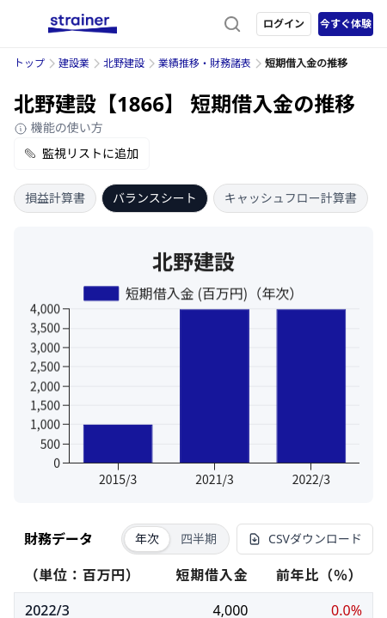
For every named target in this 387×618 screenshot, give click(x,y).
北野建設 (123, 63)
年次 (147, 538)
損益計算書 (55, 198)
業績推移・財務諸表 (204, 63)
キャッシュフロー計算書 (290, 198)
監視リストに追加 (81, 153)
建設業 (73, 63)
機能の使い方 (58, 127)
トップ (29, 63)
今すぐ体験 (346, 23)
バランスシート (155, 198)
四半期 (199, 538)
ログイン (283, 23)
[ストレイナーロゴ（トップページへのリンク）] (82, 24)
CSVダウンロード (305, 538)
